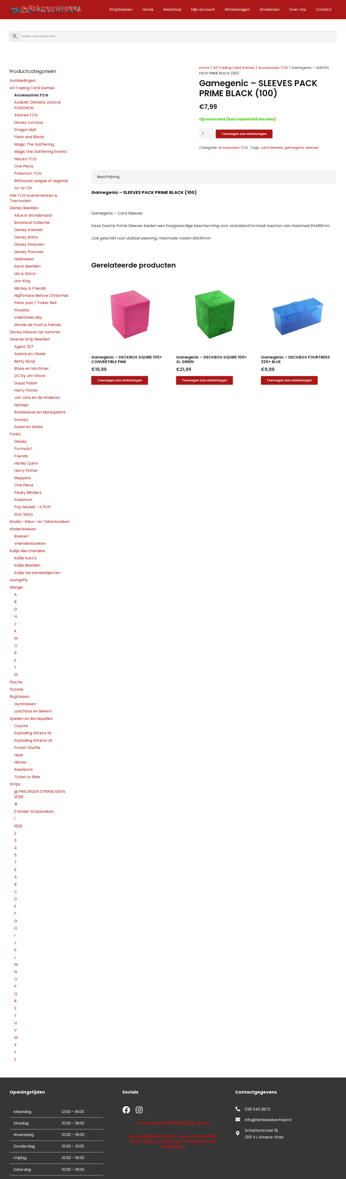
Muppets (22, 478)
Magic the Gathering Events (40, 151)
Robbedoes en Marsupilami (39, 412)
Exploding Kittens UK (33, 740)
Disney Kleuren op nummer (35, 332)
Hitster (20, 762)
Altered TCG (26, 115)
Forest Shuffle (27, 747)
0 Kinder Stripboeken (34, 811)
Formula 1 (23, 448)
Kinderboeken (23, 529)
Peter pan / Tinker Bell (35, 302)
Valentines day (28, 317)
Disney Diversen (29, 244)
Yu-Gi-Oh (23, 188)
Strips (15, 784)
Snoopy (21, 419)
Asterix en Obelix (30, 354)
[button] (119, 380)
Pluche (16, 682)
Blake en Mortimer (31, 368)
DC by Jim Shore (29, 375)
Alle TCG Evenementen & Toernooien (33, 198)
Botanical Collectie (32, 222)
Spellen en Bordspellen (31, 718)
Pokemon (23, 500)
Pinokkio (22, 310)
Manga (16, 587)
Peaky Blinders (28, 492)
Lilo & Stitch (25, 273)
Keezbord (23, 769)
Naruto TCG (25, 159)
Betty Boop (24, 361)
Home (204, 67)
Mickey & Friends (30, 288)
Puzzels (16, 689)
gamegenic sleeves (301, 147)
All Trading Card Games (234, 67)
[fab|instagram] (139, 1110)
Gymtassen (25, 704)
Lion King (22, 281)
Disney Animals (28, 230)
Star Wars (23, 514)
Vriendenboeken (30, 543)
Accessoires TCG (273, 67)
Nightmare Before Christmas (41, 295)
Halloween (24, 259)
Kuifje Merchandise (27, 551)
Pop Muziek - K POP (32, 507)
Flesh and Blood (29, 137)
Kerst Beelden (27, 266)
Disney (20, 441)
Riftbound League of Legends (41, 181)
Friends (21, 456)
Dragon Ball (25, 129)
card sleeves (272, 147)
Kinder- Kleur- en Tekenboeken (39, 521)
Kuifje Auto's (25, 558)
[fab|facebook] (126, 1110)
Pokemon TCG (28, 173)
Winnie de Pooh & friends (37, 325)
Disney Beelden (24, 208)
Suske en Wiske (28, 427)
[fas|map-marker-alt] (240, 1134)
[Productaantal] (207, 133)
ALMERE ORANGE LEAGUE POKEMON (37, 105)
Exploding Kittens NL (33, 733)
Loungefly (19, 580)
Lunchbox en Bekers (33, 711)
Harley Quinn (26, 463)
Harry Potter (26, 390)
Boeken (21, 536)
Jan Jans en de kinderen (37, 397)
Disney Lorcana (28, 122)
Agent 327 (23, 346)
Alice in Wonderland (33, 215)
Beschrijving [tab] (108, 177)
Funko (15, 434)
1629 (18, 826)
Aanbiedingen (23, 80)
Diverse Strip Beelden (30, 339)
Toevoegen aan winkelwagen (244, 134)
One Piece (23, 166)
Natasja (21, 405)
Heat (18, 755)
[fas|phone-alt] (240, 1109)
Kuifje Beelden (27, 565)
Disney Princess (28, 252)
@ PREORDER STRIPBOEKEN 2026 (39, 794)
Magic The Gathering (34, 144)
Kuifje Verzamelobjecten (37, 572)
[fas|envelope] (240, 1120)
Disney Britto (26, 237)
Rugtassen (19, 696)
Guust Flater (25, 383)
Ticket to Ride (27, 777)
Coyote (21, 726)
